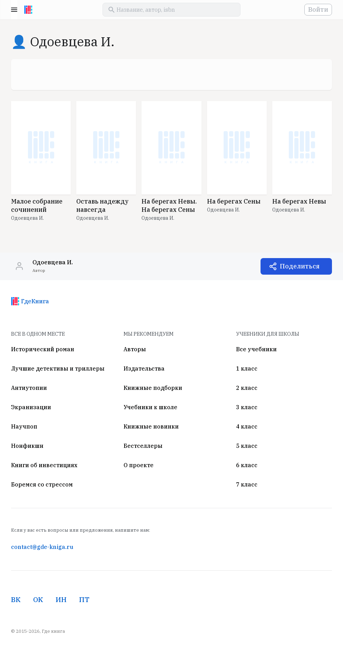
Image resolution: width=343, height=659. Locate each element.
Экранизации (31, 407)
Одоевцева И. (27, 218)
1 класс (246, 368)
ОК (38, 599)
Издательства (144, 368)
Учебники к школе (150, 407)
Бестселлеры (143, 445)
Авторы (135, 349)
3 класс (246, 407)
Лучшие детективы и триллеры (58, 368)
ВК (16, 599)
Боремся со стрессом (42, 484)
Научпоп (24, 426)
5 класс (246, 445)
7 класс (246, 484)
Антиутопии (29, 387)
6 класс (246, 465)
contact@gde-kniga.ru (42, 546)
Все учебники (256, 349)
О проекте (139, 465)
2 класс (246, 387)
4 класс (246, 426)
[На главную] (28, 10)
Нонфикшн (27, 445)
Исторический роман (42, 349)
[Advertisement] (171, 74)
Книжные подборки (153, 387)
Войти (318, 9)
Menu (14, 9)
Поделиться (300, 266)
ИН (61, 599)
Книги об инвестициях (44, 465)
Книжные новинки (151, 426)
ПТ (84, 599)
